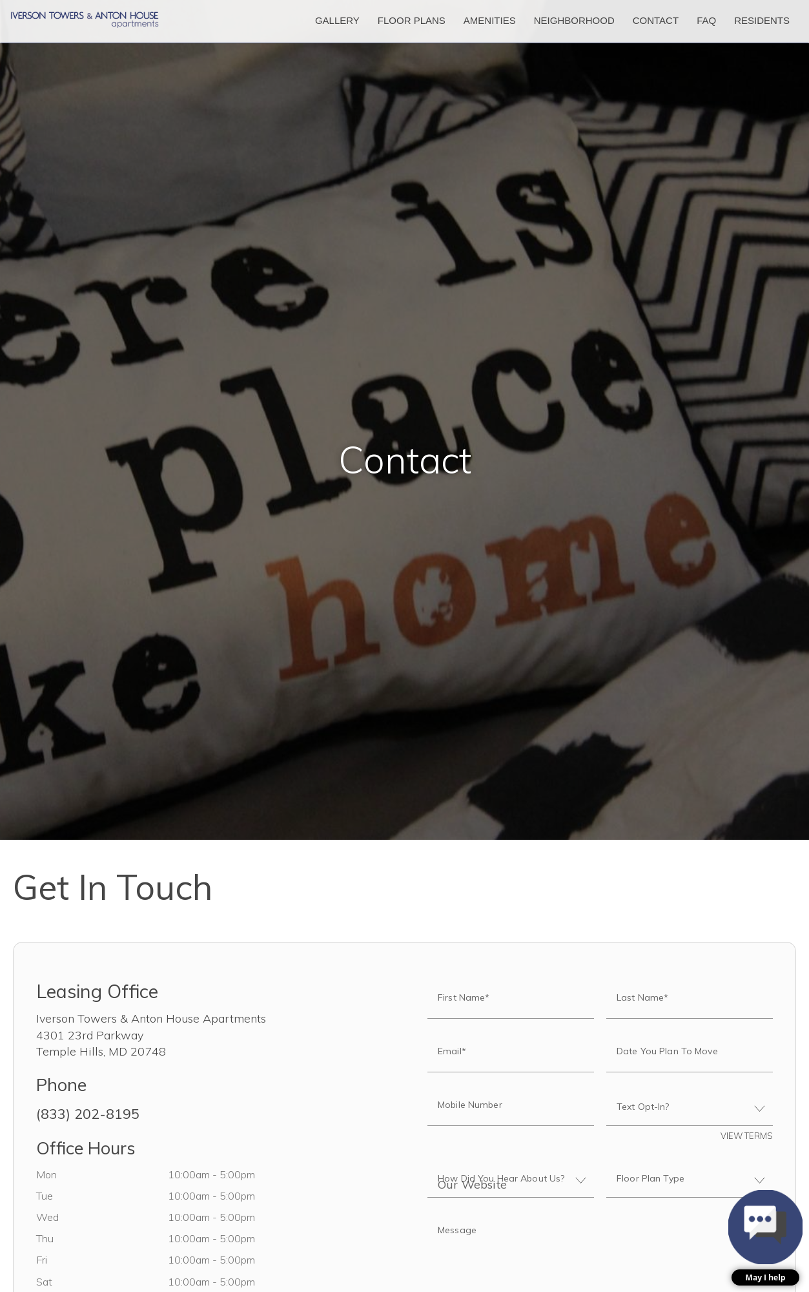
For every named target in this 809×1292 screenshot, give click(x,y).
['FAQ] (706, 21)
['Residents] (762, 21)
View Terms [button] (747, 1135)
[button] (765, 1238)
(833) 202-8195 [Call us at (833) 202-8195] (87, 1113)
